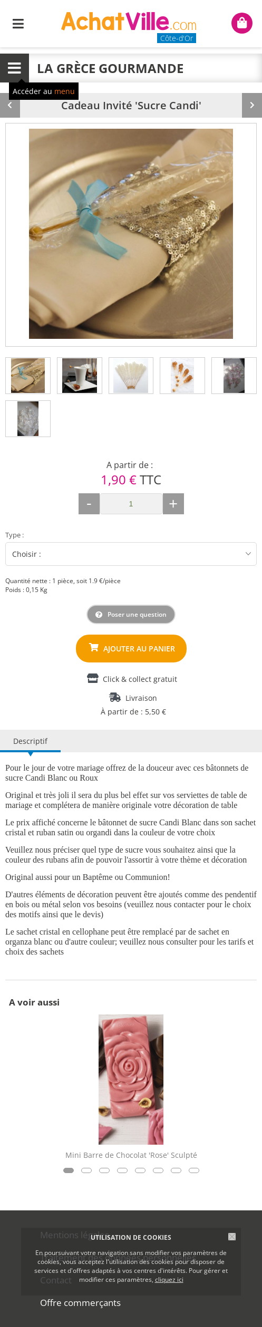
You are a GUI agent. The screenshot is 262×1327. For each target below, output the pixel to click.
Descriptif (30, 741)
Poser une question (137, 614)
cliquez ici (169, 1279)
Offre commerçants (80, 1303)
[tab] (28, 375)
